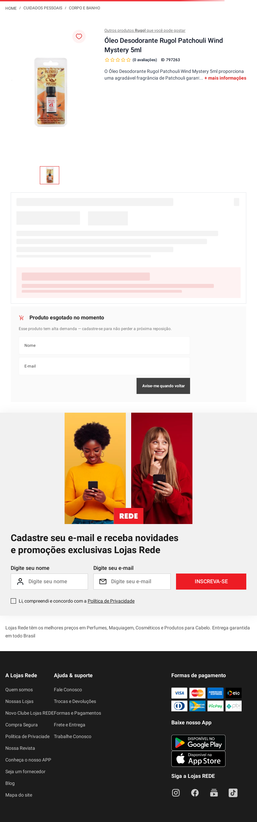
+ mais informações (225, 78)
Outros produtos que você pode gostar (144, 30)
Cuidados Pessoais (42, 8)
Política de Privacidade (111, 601)
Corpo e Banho (84, 8)
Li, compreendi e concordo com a (77, 601)
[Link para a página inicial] (11, 8)
